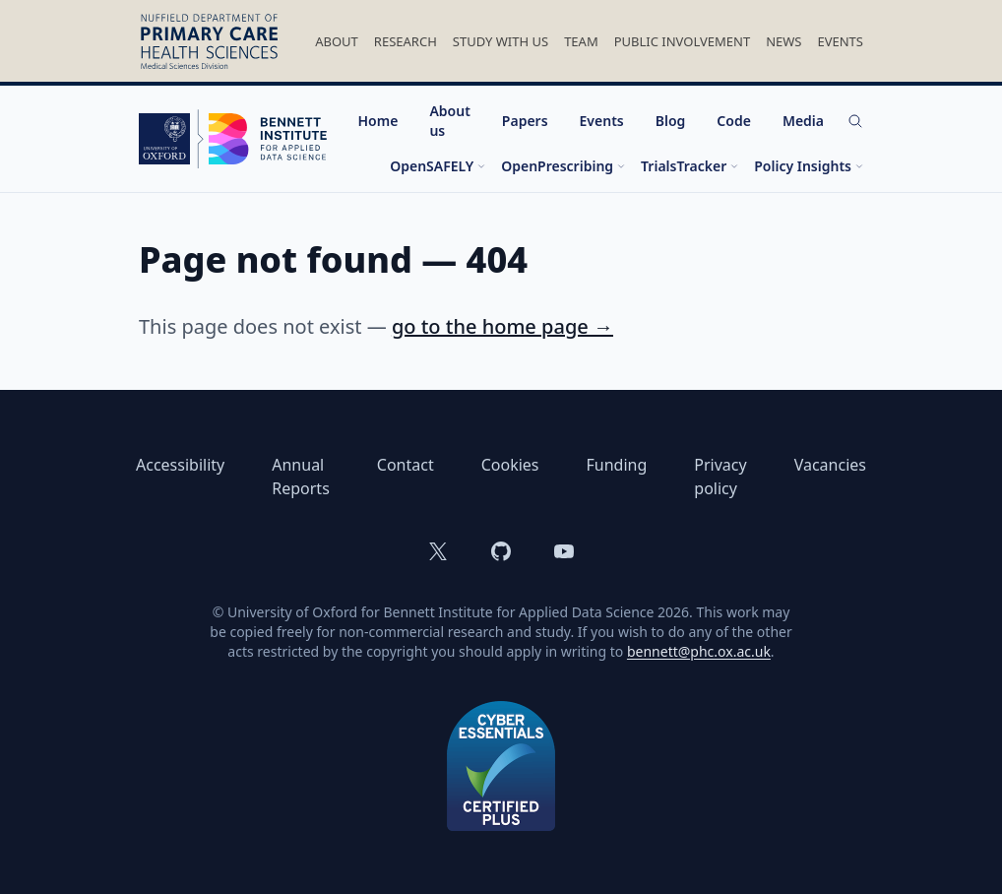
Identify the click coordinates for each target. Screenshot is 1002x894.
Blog (671, 120)
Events (840, 41)
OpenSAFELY (437, 166)
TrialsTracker (689, 166)
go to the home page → (502, 326)
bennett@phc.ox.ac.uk (699, 651)
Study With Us (500, 41)
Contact (405, 465)
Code (734, 120)
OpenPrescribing (563, 166)
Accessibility (180, 465)
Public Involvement (682, 41)
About (336, 41)
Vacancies (830, 465)
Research (405, 41)
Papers (525, 120)
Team (581, 41)
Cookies (510, 465)
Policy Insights (808, 166)
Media (803, 120)
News (783, 41)
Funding (617, 465)
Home (378, 120)
